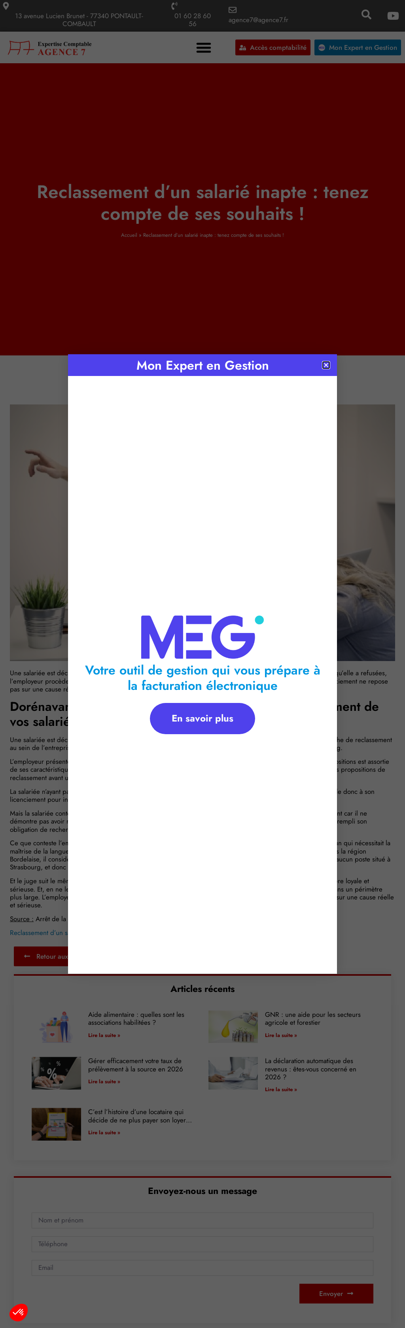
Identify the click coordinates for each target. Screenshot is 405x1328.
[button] (18, 1312)
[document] (202, 664)
